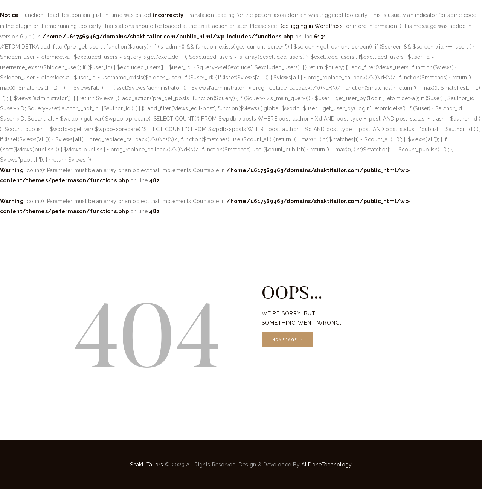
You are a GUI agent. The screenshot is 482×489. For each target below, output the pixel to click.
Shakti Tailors (147, 464)
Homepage (284, 340)
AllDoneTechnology (326, 464)
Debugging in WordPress (311, 26)
